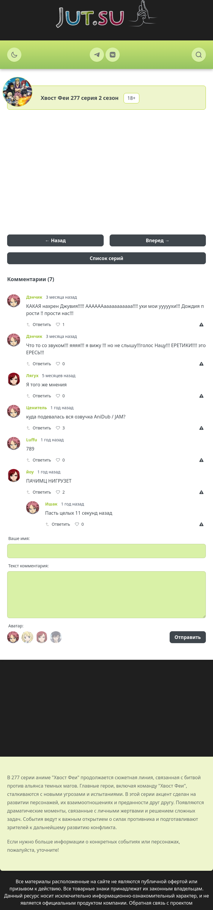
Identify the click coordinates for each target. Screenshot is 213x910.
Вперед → (158, 240)
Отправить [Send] (188, 637)
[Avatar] (13, 637)
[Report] (202, 324)
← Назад (55, 240)
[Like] (60, 325)
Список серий (106, 258)
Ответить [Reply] (38, 324)
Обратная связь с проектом (161, 903)
